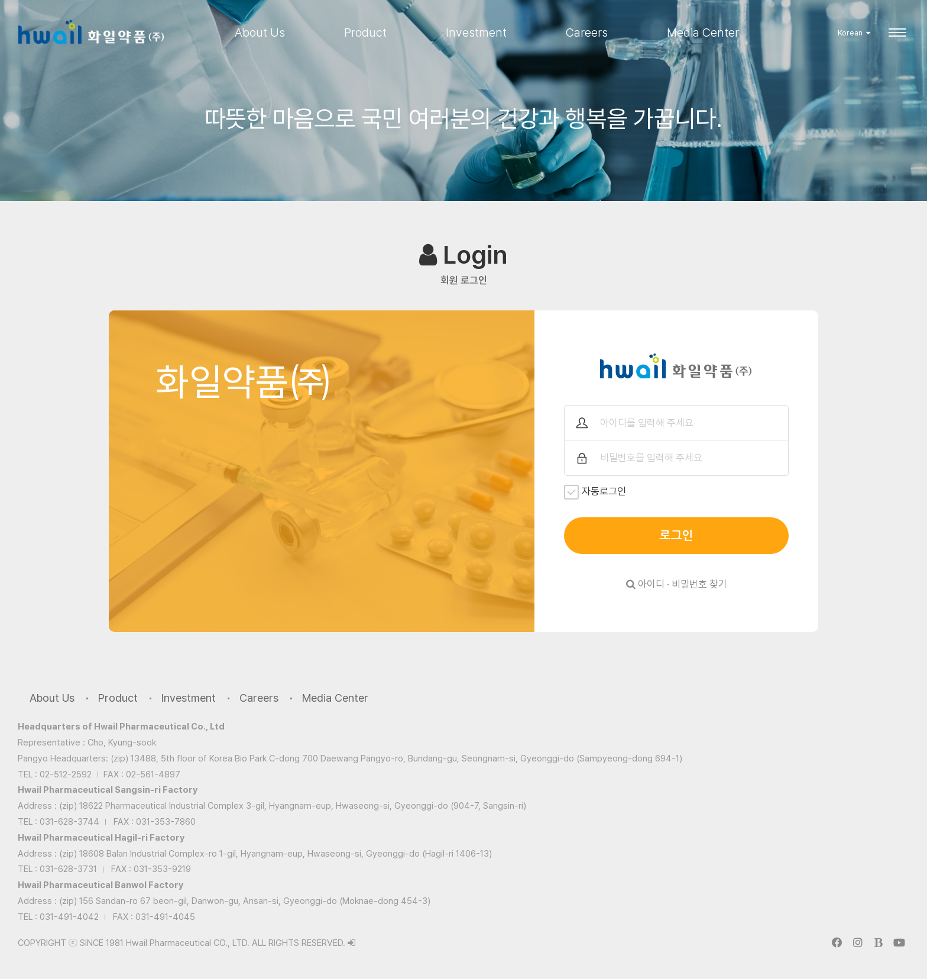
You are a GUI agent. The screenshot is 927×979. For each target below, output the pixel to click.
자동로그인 (595, 492)
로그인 (676, 536)
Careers (587, 32)
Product (365, 32)
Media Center (703, 32)
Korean (854, 32)
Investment (476, 32)
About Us (260, 32)
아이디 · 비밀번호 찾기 (676, 584)
